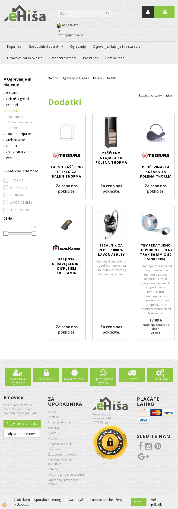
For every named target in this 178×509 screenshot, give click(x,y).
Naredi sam (160, 379)
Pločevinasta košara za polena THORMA (156, 171)
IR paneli (12, 105)
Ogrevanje (78, 46)
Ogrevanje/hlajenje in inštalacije (116, 46)
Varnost (11, 146)
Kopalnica (14, 46)
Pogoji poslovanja (60, 422)
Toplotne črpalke (18, 133)
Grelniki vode (15, 139)
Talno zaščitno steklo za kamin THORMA (67, 171)
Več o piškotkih (157, 501)
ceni (158, 95)
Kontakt (53, 417)
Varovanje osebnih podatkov (60, 462)
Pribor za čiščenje (20, 122)
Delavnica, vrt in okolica (24, 58)
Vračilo (52, 438)
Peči (9, 158)
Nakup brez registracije (17, 381)
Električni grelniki (18, 99)
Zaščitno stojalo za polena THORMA (111, 158)
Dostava (131, 379)
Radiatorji (13, 93)
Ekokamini (15, 117)
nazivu (169, 95)
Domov (53, 78)
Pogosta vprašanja (60, 444)
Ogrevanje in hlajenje (75, 78)
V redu (138, 502)
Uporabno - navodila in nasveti (63, 482)
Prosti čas (90, 58)
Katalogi (53, 469)
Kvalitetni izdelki (74, 379)
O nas (52, 412)
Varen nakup (46, 379)
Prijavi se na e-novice (22, 423)
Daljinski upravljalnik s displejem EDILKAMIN (67, 266)
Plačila (52, 433)
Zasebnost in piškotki (62, 454)
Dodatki (13, 128)
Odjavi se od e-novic (21, 433)
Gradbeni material (62, 58)
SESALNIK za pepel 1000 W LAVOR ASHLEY (111, 250)
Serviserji (54, 449)
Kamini (12, 111)
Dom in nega (114, 58)
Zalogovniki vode (18, 152)
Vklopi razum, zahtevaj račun (67, 475)
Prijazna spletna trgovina (103, 381)
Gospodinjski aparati (44, 46)
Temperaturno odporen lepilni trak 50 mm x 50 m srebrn (156, 252)
